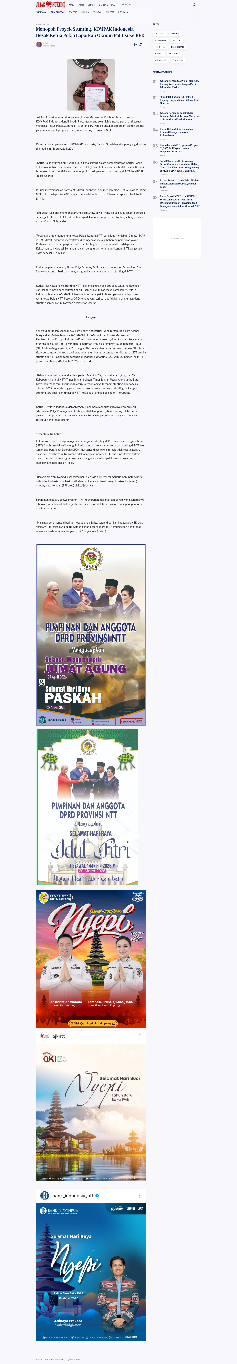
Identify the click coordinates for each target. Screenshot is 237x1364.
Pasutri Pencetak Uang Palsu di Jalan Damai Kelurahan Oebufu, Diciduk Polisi (180, 170)
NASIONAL (42, 12)
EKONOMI (160, 34)
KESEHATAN (161, 40)
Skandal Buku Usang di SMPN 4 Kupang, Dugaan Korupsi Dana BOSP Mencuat (179, 98)
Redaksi (47, 43)
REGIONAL (126, 12)
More (133, 5)
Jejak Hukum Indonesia (54, 1360)
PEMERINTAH (58, 12)
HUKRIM (87, 12)
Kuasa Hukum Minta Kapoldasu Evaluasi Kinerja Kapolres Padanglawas (180, 125)
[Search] (194, 4)
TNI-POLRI (179, 61)
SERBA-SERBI (161, 61)
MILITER (112, 12)
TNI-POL (100, 12)
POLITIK (74, 12)
